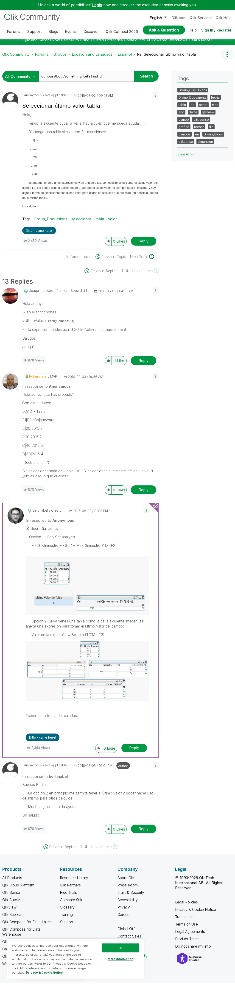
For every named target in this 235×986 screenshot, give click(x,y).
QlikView (9, 910)
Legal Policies (186, 905)
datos (193, 116)
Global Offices (129, 932)
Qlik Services (201, 17)
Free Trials (68, 896)
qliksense (186, 145)
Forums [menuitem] (13, 31)
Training (66, 918)
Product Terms (187, 942)
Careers (124, 918)
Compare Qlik (71, 903)
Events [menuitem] (71, 31)
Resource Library (74, 881)
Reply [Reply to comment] (143, 364)
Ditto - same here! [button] (39, 234)
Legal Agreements (190, 935)
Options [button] (227, 57)
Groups (60, 57)
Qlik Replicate (13, 918)
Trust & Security (131, 896)
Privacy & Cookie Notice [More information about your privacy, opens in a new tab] (44, 972)
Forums (41, 57)
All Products (12, 881)
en (197, 138)
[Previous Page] (103, 274)
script (203, 108)
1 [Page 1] (122, 274)
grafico (184, 130)
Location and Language (92, 57)
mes (215, 108)
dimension (205, 145)
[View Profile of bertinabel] (40, 514)
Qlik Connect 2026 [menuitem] (122, 31)
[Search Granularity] (21, 79)
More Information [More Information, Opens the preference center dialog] (120, 959)
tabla (99, 222)
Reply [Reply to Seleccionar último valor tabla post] (143, 244)
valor (112, 222)
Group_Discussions (50, 222)
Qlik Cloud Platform (18, 888)
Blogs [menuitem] (53, 31)
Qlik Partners (70, 888)
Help (192, 30)
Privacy (124, 910)
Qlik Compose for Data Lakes (27, 925)
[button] (156, 98)
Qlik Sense (11, 896)
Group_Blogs (213, 138)
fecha (215, 101)
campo (184, 123)
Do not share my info (193, 949)
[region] (75, 958)
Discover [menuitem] (91, 31)
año (181, 116)
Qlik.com (178, 17)
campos (184, 138)
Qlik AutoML (12, 903)
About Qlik (126, 881)
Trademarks (184, 920)
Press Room (128, 888)
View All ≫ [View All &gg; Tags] (185, 158)
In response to (46, 389)
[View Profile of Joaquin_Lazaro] (41, 294)
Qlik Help (224, 17)
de (192, 108)
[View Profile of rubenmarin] (38, 380)
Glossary (67, 910)
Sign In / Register (216, 30)
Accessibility (128, 903)
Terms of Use (186, 927)
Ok (120, 948)
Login (97, 5)
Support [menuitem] (34, 31)
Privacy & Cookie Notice (195, 913)
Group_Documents (192, 101)
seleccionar (81, 222)
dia (211, 130)
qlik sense (201, 123)
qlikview (208, 116)
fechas (199, 130)
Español (125, 57)
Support (66, 925)
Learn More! (200, 43)
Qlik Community (16, 57)
